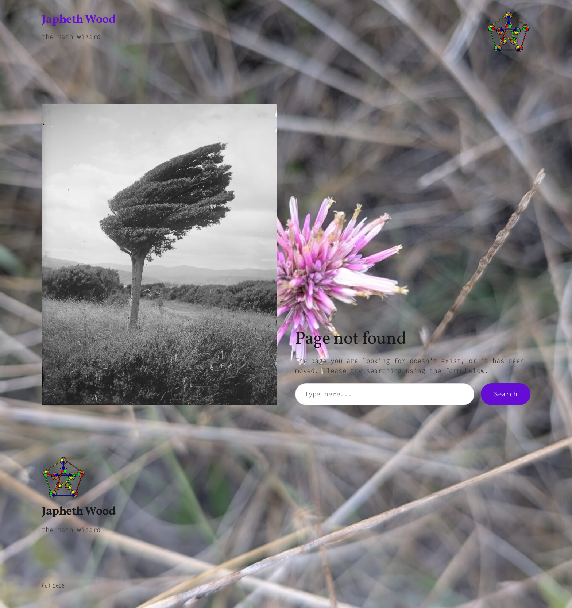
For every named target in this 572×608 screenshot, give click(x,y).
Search (505, 394)
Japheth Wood (78, 20)
